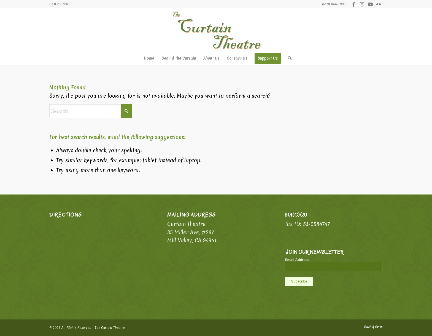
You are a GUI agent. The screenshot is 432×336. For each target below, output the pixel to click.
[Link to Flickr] (378, 4)
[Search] (287, 58)
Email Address (298, 260)
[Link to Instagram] (362, 4)
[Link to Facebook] (354, 4)
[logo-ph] (216, 29)
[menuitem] (59, 4)
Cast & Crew (59, 4)
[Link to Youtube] (370, 4)
